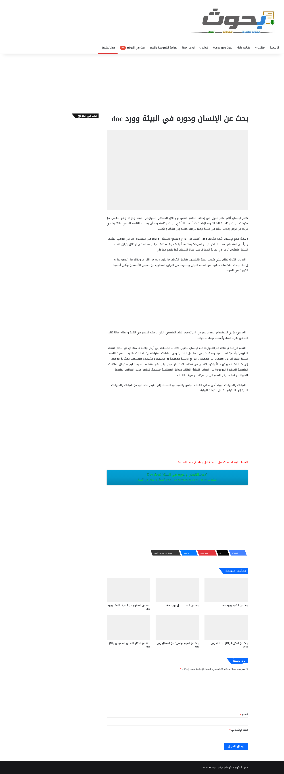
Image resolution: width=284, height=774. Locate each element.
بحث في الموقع (132, 47)
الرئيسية (274, 47)
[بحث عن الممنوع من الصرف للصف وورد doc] (128, 590)
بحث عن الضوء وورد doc (235, 605)
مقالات (261, 47)
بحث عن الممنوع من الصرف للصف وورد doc (129, 607)
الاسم (244, 714)
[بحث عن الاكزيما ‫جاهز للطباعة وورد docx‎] (226, 627)
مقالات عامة (243, 47)
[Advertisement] (142, 82)
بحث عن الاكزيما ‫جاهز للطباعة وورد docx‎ (229, 645)
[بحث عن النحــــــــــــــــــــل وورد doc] (177, 590)
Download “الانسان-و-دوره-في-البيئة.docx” (177, 477)
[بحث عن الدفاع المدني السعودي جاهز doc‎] (128, 627)
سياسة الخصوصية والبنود (163, 47)
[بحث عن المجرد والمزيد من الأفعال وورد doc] (177, 627)
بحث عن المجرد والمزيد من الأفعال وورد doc (177, 645)
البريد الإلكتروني (238, 730)
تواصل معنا (188, 47)
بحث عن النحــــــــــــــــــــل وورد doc (182, 605)
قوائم (205, 47)
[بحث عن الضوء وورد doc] (226, 590)
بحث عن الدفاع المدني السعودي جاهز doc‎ (129, 645)
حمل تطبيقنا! (108, 47)
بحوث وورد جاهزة (222, 47)
